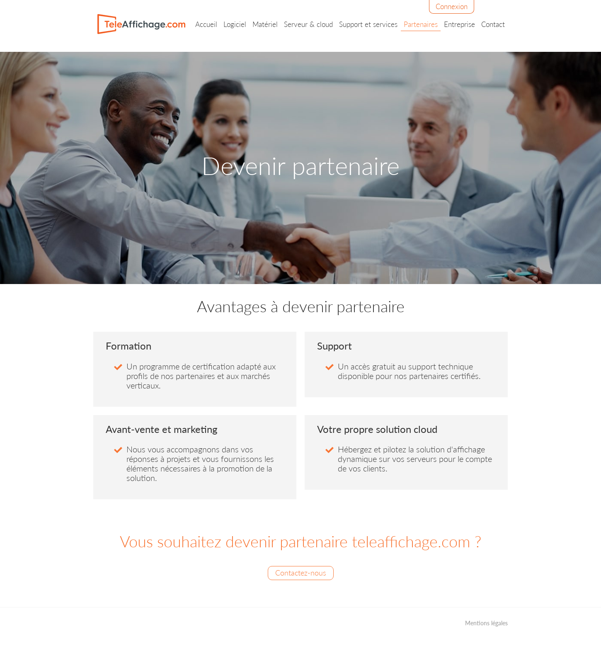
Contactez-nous (300, 572)
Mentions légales (486, 623)
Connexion (452, 6)
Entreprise (459, 24)
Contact (493, 24)
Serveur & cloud (308, 24)
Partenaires (421, 24)
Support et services (368, 24)
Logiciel (234, 24)
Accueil (206, 24)
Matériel (265, 24)
